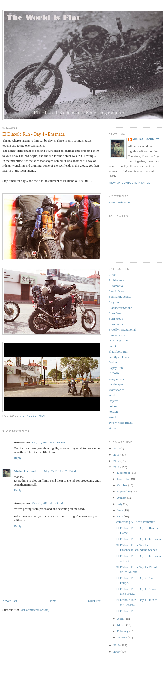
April (121, 618)
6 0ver (112, 275)
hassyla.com (116, 379)
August (122, 497)
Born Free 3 (116, 318)
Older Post (94, 601)
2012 (116, 461)
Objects (113, 401)
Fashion (113, 362)
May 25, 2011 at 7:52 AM (60, 471)
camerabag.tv (117, 335)
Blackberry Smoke (120, 307)
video (112, 428)
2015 (116, 448)
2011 (116, 467)
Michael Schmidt (25, 471)
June (120, 510)
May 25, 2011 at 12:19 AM (48, 442)
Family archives (119, 357)
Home (52, 601)
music (112, 395)
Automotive (116, 286)
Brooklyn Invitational (122, 329)
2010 (116, 645)
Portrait (113, 411)
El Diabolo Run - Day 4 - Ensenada (138, 539)
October (122, 485)
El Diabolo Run (118, 351)
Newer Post (9, 601)
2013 (116, 454)
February (123, 631)
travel (112, 417)
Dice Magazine (118, 340)
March (121, 625)
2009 (116, 651)
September (124, 491)
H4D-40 (114, 373)
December (124, 472)
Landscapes (116, 384)
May (120, 516)
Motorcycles (116, 389)
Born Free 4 (116, 324)
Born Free (115, 313)
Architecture (116, 280)
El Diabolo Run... (127, 611)
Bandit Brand (117, 291)
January (122, 637)
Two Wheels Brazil (121, 422)
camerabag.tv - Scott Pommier (135, 522)
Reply (17, 458)
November (124, 479)
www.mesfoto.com (120, 202)
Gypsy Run (116, 368)
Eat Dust (114, 346)
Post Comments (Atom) (35, 610)
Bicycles (114, 302)
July (120, 504)
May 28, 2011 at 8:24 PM (47, 503)
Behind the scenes (120, 296)
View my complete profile (129, 183)
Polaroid (114, 406)
